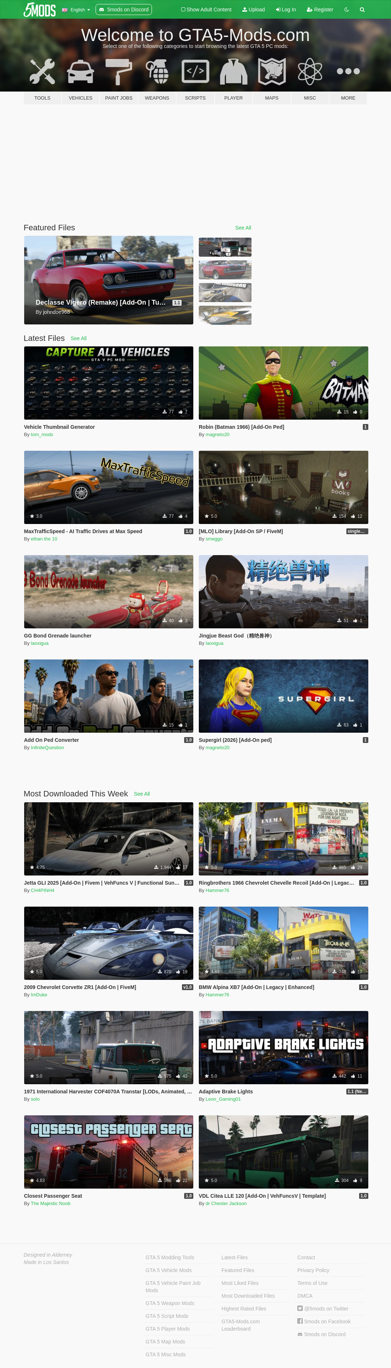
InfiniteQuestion (47, 747)
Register (320, 9)
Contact (306, 1257)
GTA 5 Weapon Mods (170, 1303)
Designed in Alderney (48, 1255)
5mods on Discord (321, 1334)
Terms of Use (312, 1283)
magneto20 (218, 434)
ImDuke (39, 994)
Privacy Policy (313, 1270)
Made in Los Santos (46, 1262)
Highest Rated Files (243, 1309)
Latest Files (234, 1257)
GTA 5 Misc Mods (166, 1354)
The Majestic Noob (50, 1203)
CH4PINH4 (42, 890)
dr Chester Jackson (226, 1203)
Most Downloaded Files (248, 1296)
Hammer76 (217, 890)
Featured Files (237, 1270)
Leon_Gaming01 (223, 1099)
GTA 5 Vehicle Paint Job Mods (173, 1286)
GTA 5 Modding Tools (170, 1257)
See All (243, 228)
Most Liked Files (239, 1283)
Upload (253, 9)
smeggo (214, 539)
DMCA (304, 1296)
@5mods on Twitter (322, 1308)
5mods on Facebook (324, 1321)
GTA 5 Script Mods (167, 1316)
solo (35, 1099)
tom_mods (42, 434)
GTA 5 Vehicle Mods (169, 1270)
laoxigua (39, 643)
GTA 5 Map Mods (165, 1342)
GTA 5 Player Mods (168, 1329)
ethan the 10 (44, 539)
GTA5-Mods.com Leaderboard (240, 1325)
